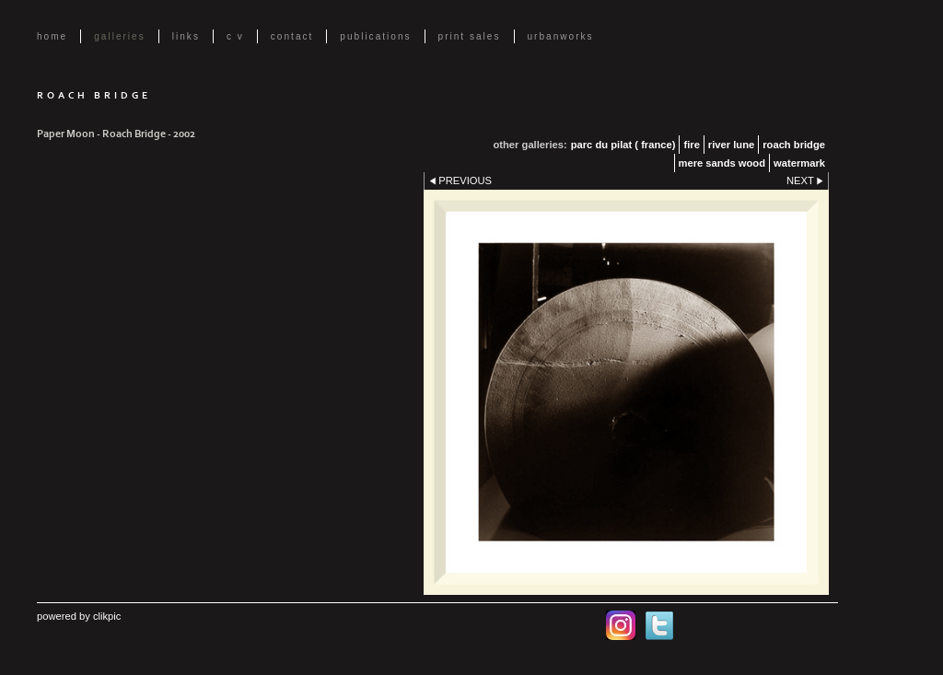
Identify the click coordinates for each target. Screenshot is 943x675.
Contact (292, 36)
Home (52, 36)
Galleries (120, 36)
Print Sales (469, 36)
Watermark (799, 163)
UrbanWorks (561, 36)
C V (235, 36)
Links (186, 36)
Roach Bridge (794, 144)
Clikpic (107, 616)
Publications (375, 36)
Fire (691, 144)
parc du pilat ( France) (623, 144)
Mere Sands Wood (722, 163)
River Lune (731, 144)
